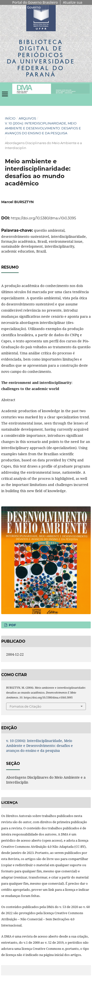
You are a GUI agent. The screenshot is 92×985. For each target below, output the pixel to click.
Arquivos (27, 118)
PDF (12, 625)
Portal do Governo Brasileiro (35, 2)
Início (10, 118)
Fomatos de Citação (25, 706)
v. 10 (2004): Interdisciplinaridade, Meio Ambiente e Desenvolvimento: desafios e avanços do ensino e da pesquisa (43, 128)
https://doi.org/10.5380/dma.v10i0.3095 (43, 218)
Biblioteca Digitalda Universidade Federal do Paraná (41, 58)
